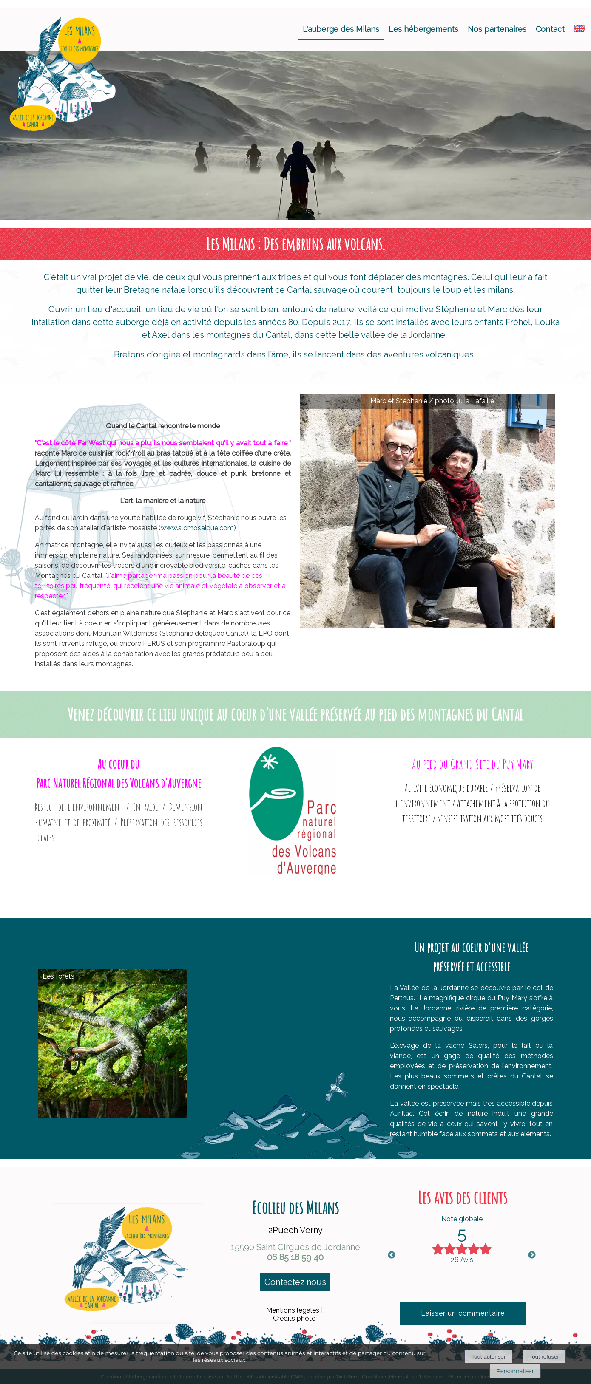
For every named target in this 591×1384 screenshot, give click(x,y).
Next (532, 1255)
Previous (391, 1255)
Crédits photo (294, 1318)
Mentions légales (292, 1310)
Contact (550, 29)
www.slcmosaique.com (197, 528)
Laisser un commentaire (463, 1313)
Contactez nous (295, 1282)
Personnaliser (515, 1370)
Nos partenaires (497, 29)
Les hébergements (423, 29)
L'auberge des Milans (341, 29)
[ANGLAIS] (579, 29)
